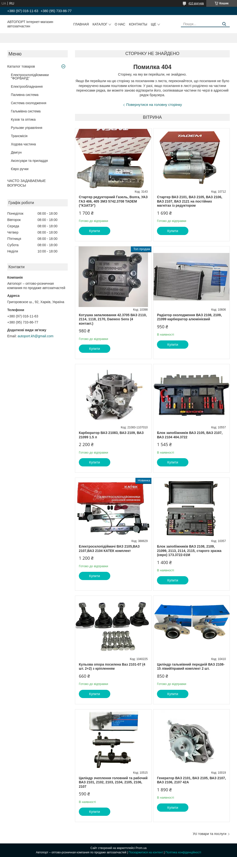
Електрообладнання (27, 86)
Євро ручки (20, 169)
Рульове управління (26, 128)
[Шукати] (224, 24)
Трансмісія (19, 136)
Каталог (99, 24)
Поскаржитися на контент (146, 852)
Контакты (138, 24)
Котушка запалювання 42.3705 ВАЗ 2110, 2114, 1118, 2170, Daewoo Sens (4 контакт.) (113, 319)
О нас (120, 24)
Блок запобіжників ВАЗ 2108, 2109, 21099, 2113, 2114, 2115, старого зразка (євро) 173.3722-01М (189, 550)
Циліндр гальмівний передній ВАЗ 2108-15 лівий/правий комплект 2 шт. (190, 666)
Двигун (16, 152)
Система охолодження (28, 103)
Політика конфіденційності (183, 852)
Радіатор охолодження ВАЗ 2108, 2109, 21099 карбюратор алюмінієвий (189, 317)
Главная (81, 24)
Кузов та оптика (23, 119)
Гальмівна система (26, 111)
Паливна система (24, 95)
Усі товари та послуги (209, 834)
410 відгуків (196, 3)
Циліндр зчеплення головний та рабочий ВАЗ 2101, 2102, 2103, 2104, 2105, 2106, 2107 (113, 782)
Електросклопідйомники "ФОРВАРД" (30, 76)
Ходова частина (23, 144)
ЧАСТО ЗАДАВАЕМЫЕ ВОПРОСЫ (26, 183)
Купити (94, 231)
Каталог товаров (21, 66)
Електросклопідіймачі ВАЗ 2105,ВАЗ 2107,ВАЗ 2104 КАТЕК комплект (109, 548)
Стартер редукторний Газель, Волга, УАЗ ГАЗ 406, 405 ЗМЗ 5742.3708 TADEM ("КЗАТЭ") (113, 201)
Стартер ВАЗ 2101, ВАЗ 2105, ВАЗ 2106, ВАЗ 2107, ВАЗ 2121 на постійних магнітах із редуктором (189, 201)
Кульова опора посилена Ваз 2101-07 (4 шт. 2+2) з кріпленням (112, 666)
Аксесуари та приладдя (29, 161)
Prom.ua (141, 848)
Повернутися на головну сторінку (154, 104)
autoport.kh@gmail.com (35, 336)
